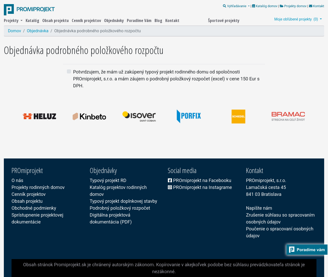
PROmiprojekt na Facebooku (199, 180)
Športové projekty (223, 20)
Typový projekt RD (108, 180)
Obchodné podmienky (34, 208)
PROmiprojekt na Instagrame (200, 187)
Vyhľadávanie (235, 6)
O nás (17, 180)
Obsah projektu (56, 20)
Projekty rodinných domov (38, 187)
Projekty (11, 20)
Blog (159, 20)
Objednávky (114, 20)
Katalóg (33, 20)
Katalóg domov (265, 6)
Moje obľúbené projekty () (296, 19)
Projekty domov (293, 6)
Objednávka (37, 30)
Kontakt (316, 6)
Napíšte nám (259, 208)
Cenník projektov (87, 20)
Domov (14, 30)
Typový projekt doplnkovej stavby (123, 201)
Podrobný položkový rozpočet (120, 208)
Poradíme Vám (139, 20)
